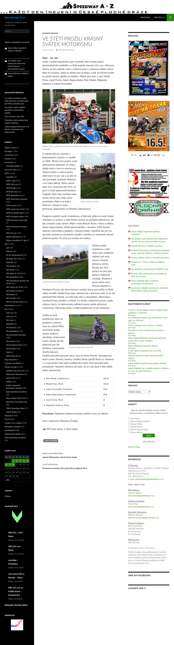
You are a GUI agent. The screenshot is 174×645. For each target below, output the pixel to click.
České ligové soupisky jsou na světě (144, 350)
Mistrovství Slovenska (15, 374)
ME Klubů (10, 294)
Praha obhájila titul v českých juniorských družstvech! (144, 282)
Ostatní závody (50, 33)
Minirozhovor (10, 305)
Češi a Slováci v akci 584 (14, 116)
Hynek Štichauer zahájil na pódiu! (146, 246)
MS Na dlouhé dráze (14, 345)
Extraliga (8, 151)
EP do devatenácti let (14, 255)
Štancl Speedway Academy (15, 437)
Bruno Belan (136, 432)
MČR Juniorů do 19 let (15, 209)
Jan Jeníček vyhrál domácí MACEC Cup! (149, 269)
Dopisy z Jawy (10, 147)
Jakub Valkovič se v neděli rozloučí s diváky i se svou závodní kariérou (148, 369)
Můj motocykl (10, 359)
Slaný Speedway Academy (16, 392)
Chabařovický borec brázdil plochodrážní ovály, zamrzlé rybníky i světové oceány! (150, 251)
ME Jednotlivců (12, 277)
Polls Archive (134, 447)
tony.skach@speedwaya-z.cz (141, 495)
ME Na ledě (10, 298)
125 (7, 248)
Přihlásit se (159, 17)
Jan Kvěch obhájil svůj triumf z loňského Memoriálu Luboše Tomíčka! (149, 289)
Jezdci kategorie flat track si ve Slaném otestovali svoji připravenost (17, 129)
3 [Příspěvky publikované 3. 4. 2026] (20, 461)
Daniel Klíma (136, 426)
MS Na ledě (10, 348)
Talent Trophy (11, 412)
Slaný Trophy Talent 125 (15, 398)
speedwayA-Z (10, 430)
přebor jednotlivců (13, 236)
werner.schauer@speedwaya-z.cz (143, 517)
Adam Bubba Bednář (140, 421)
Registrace (146, 17)
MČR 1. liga (10, 181)
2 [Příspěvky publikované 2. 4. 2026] (16, 461)
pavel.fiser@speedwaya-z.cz (141, 506)
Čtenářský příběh (13, 166)
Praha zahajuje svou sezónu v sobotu (145, 325)
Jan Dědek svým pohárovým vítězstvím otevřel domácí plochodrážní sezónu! (149, 240)
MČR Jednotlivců (13, 195)
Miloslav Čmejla (66, 50)
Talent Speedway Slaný (15, 408)
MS (6, 309)
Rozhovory (9, 415)
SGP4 (8, 352)
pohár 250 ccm (12, 378)
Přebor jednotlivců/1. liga (16, 240)
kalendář (9, 177)
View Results (149, 441)
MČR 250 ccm (12, 184)
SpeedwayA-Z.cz (15, 17)
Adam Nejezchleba (139, 429)
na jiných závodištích (13, 363)
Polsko (8, 381)
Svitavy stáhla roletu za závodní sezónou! (150, 257)
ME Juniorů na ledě (14, 291)
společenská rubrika (13, 434)
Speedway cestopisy (13, 426)
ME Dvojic (10, 270)
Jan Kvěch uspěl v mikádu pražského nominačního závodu (15, 110)
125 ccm (9, 313)
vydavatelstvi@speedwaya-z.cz (149, 479)
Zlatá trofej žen (12, 356)
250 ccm (9, 316)
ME (6, 244)
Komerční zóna (11, 170)
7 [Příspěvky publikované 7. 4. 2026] (9, 464)
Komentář (9, 162)
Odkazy (8, 496)
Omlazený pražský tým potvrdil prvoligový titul (78, 466)
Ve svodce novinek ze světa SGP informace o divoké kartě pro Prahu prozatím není (16, 101)
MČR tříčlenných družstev (16, 226)
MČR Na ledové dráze (15, 216)
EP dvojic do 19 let (13, 259)
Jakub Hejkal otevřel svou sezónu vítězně (147, 363)
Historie (8, 159)
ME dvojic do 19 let (14, 273)
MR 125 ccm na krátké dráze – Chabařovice (15, 591)
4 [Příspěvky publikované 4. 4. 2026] (23, 461)
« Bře (8, 480)
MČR (7, 173)
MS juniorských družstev (16, 335)
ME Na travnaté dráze (15, 302)
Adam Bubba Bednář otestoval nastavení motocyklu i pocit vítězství (147, 339)
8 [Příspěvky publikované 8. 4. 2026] (13, 464)
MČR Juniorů (11, 205)
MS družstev (11, 327)
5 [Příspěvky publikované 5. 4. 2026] (27, 461)
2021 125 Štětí (51, 441)
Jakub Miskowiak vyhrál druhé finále (78, 455)
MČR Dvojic (11, 188)
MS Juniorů (10, 341)
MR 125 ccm (11, 233)
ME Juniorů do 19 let (14, 287)
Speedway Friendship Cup (16, 402)
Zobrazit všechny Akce (16, 605)
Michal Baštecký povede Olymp (143, 345)
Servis (7, 419)
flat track (9, 320)
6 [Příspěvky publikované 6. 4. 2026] (6, 464)
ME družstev (11, 266)
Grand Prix (9, 155)
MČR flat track (12, 192)
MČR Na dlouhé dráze (15, 213)
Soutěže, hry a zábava (13, 423)
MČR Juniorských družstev (16, 199)
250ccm (9, 251)
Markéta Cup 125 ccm (15, 370)
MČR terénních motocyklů (16, 220)
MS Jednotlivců (12, 331)
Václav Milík (136, 424)
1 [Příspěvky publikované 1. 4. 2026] (13, 461)
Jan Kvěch (135, 418)
